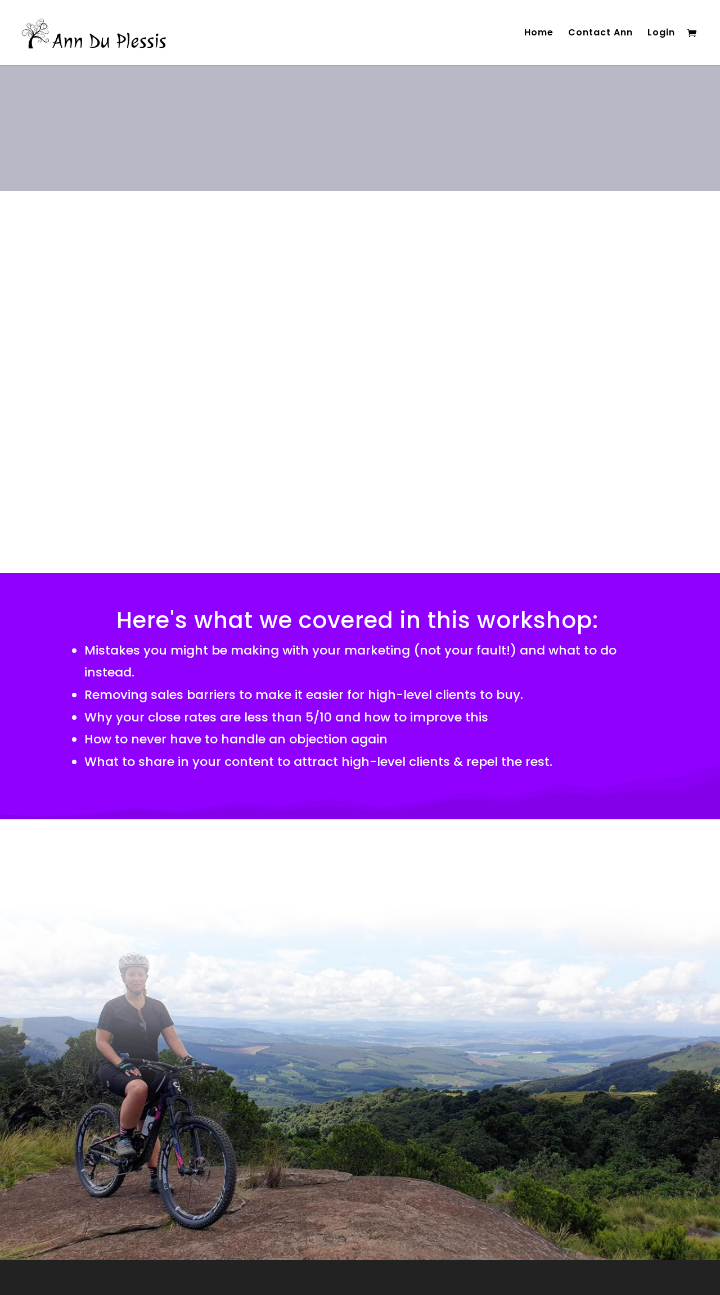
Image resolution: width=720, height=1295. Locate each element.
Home (539, 34)
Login (661, 34)
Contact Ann (600, 34)
